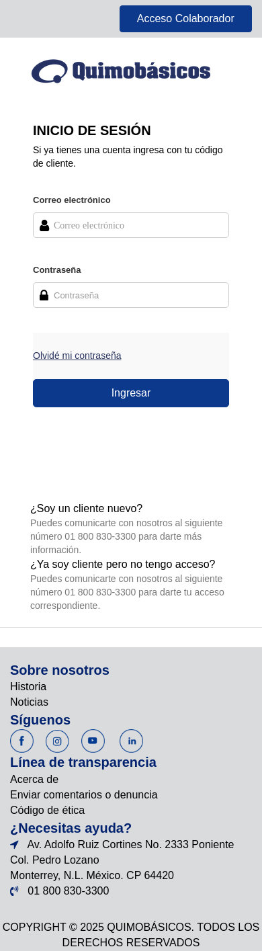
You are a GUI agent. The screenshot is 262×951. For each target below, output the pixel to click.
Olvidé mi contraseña (77, 355)
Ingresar (131, 393)
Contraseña (57, 270)
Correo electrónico (72, 200)
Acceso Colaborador (185, 18)
